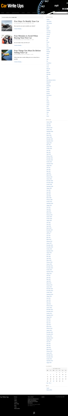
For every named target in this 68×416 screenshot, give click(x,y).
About (8, 12)
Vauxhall (48, 110)
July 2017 (48, 233)
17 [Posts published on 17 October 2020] (62, 376)
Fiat (47, 44)
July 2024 (48, 133)
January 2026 (49, 122)
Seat (47, 99)
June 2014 (49, 300)
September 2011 (50, 360)
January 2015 (49, 286)
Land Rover (49, 63)
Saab (47, 97)
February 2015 (49, 284)
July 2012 (48, 341)
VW (47, 114)
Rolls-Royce (49, 95)
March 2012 (49, 349)
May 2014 (49, 302)
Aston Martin (49, 23)
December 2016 (50, 245)
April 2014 (49, 303)
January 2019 (49, 216)
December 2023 (50, 139)
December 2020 (50, 180)
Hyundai (48, 51)
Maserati (48, 68)
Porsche (48, 91)
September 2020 (50, 186)
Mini (47, 78)
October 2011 (49, 358)
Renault (48, 93)
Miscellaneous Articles (51, 80)
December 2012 (50, 332)
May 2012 (49, 345)
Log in (48, 388)
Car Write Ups (4, 397)
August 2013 (49, 317)
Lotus (48, 66)
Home (2, 12)
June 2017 (49, 235)
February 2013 (49, 328)
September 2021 (50, 163)
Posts (15, 405)
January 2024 (49, 137)
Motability (49, 85)
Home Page (16, 403)
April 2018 (49, 226)
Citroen (48, 36)
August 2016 (49, 252)
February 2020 (49, 199)
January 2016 (49, 264)
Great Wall (49, 47)
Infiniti (48, 53)
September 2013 (50, 315)
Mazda (48, 70)
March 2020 (49, 197)
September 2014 (50, 294)
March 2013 (49, 326)
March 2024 (49, 135)
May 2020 (49, 194)
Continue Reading (18, 28)
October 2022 (49, 148)
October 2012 (49, 336)
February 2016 (49, 262)
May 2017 (49, 237)
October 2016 (49, 248)
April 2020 (49, 195)
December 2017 (50, 230)
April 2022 (49, 154)
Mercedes (48, 74)
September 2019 (50, 203)
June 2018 (49, 224)
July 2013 (48, 319)
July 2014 (48, 298)
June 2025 (49, 123)
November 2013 (50, 311)
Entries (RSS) (49, 389)
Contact (34, 12)
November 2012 (50, 334)
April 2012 (49, 347)
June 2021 (49, 169)
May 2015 (49, 279)
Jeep (47, 59)
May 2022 (49, 152)
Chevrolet (48, 32)
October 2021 (49, 161)
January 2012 (49, 353)
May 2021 (49, 171)
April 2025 (49, 125)
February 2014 (49, 305)
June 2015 (49, 277)
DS (47, 40)
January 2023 (49, 146)
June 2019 (49, 209)
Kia (47, 61)
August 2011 (49, 362)
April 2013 (49, 324)
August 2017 (49, 231)
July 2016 (48, 254)
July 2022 (48, 150)
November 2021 (50, 159)
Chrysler (48, 34)
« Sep (47, 383)
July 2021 (48, 167)
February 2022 (49, 156)
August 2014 (49, 296)
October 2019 (49, 201)
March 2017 (49, 239)
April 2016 (49, 258)
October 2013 (49, 313)
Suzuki (48, 104)
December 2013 (50, 309)
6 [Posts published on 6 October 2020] (50, 374)
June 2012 (49, 343)
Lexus (48, 64)
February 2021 (49, 176)
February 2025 (49, 127)
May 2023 (49, 144)
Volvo (48, 112)
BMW (48, 28)
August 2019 (49, 205)
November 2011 (50, 356)
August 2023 (49, 142)
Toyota (48, 108)
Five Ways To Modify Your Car (26, 21)
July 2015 (48, 275)
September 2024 (50, 131)
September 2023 (50, 140)
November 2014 (50, 290)
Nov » (50, 383)
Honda (48, 49)
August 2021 (49, 165)
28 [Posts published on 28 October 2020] (53, 381)
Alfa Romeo (49, 21)
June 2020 (49, 192)
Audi (47, 25)
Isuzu (48, 55)
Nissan (48, 87)
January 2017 (49, 243)
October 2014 (49, 292)
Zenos (48, 116)
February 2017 (49, 241)
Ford (47, 46)
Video (23, 12)
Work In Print (15, 12)
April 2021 (49, 173)
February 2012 (49, 351)
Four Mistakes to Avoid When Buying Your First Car (26, 37)
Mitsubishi (49, 82)
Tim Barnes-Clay (19, 23)
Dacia (48, 38)
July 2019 (48, 207)
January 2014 (49, 307)
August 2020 (49, 188)
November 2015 (50, 267)
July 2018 (48, 222)
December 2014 (50, 288)
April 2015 (49, 281)
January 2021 (49, 178)
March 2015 (49, 283)
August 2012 (49, 339)
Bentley (48, 27)
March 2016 (49, 260)
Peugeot (48, 89)
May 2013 (49, 322)
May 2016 (49, 256)
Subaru (48, 102)
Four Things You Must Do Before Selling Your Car (27, 51)
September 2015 (50, 271)
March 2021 (49, 175)
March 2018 (49, 228)
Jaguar (48, 57)
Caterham (48, 30)
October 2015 (49, 269)
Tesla (48, 106)
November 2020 (50, 182)
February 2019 (49, 214)
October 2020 (49, 184)
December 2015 (50, 266)
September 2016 (50, 250)
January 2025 (49, 129)
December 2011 (50, 355)
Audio (28, 12)
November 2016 (50, 247)
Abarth (48, 19)
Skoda (48, 100)
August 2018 (49, 220)
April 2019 (49, 211)
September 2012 (50, 338)
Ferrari (48, 42)
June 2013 (49, 320)
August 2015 (49, 273)
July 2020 (48, 190)
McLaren (48, 72)
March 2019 (49, 212)
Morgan (48, 83)
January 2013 (49, 330)
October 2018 (49, 218)
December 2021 (50, 158)
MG (47, 76)
